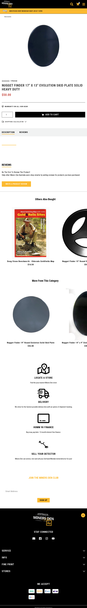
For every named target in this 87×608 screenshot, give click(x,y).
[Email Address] (43, 491)
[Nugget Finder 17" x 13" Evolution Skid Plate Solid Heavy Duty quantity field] (7, 114)
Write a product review (16, 184)
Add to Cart (50, 114)
